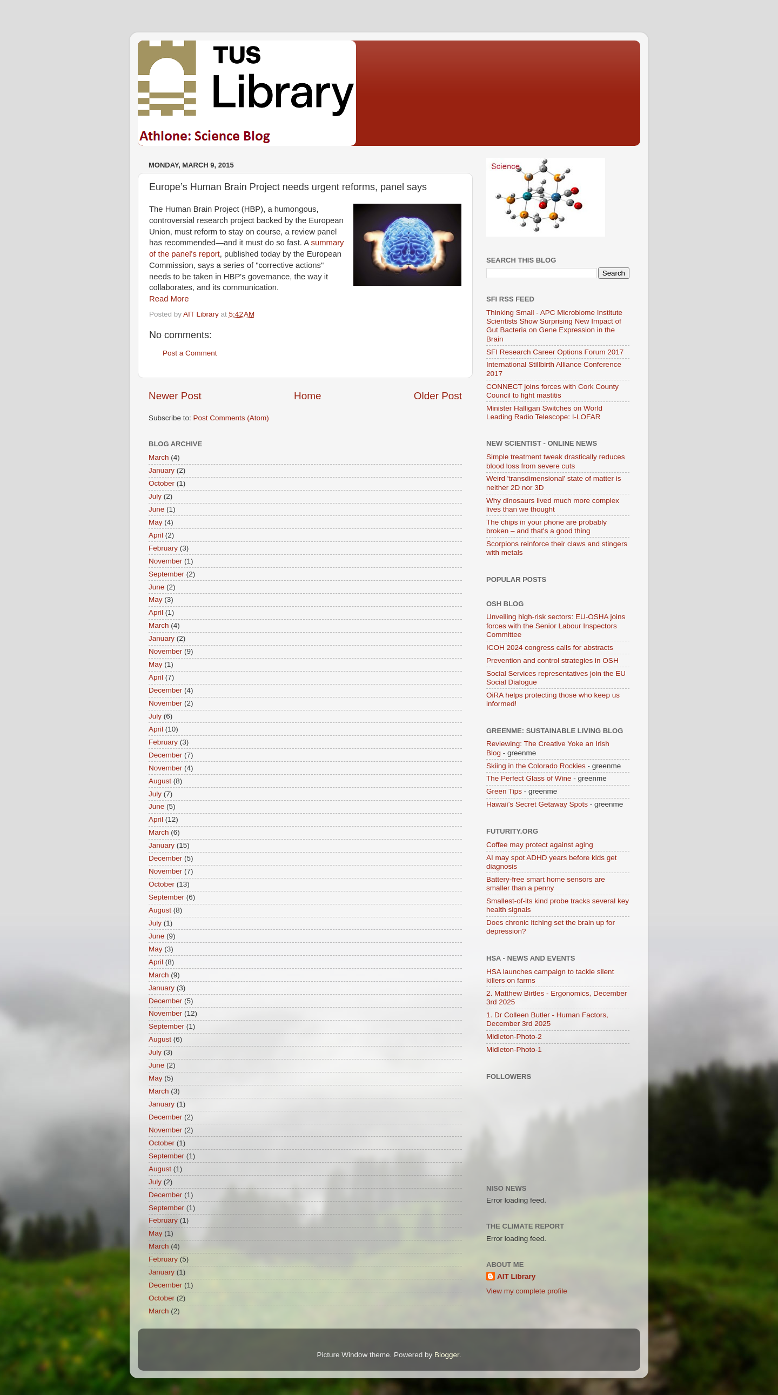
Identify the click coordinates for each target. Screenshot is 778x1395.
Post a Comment (190, 353)
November (165, 561)
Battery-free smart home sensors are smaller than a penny (545, 883)
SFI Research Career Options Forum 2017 (554, 352)
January (162, 470)
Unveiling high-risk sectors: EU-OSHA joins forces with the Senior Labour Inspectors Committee (555, 625)
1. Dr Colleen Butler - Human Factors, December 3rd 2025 (547, 1019)
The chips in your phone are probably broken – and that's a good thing (546, 526)
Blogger (446, 1355)
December (165, 690)
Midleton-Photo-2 (514, 1036)
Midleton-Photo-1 (514, 1049)
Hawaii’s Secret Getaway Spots (537, 804)
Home (307, 395)
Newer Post (175, 395)
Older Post (438, 395)
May (156, 522)
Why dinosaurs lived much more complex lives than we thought (552, 505)
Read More (169, 298)
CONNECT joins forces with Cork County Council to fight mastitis (552, 391)
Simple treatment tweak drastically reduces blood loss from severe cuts (555, 461)
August (160, 781)
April (156, 535)
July (155, 496)
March (159, 457)
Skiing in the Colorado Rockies (536, 766)
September (166, 574)
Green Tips (504, 791)
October (162, 483)
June (156, 509)
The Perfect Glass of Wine (529, 778)
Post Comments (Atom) (231, 418)
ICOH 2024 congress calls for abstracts (549, 647)
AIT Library (516, 1276)
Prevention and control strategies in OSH (552, 660)
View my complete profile (526, 1291)
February (163, 548)
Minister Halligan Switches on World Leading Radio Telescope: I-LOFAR (544, 412)
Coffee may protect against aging (539, 845)
